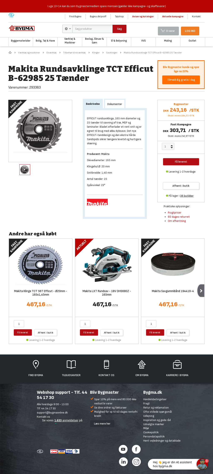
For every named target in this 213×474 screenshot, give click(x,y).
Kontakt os (43, 416)
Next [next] (200, 290)
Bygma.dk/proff (98, 16)
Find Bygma (75, 16)
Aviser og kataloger (143, 16)
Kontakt (196, 16)
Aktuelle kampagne (172, 16)
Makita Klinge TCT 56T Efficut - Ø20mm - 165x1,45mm (40, 293)
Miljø (146, 428)
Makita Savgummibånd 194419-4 (173, 291)
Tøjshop (119, 16)
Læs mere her (102, 423)
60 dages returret (179, 216)
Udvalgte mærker (153, 424)
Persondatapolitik (154, 436)
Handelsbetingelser (155, 399)
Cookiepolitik (151, 432)
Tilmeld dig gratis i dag (181, 79)
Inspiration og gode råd (157, 420)
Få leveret (22, 332)
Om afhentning (177, 221)
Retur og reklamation (156, 407)
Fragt (146, 403)
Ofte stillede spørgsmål (157, 412)
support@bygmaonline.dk (52, 412)
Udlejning (148, 416)
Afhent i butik (180, 186)
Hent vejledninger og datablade (162, 440)
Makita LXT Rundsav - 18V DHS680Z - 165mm (107, 293)
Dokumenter (114, 104)
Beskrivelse (93, 104)
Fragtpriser (174, 212)
